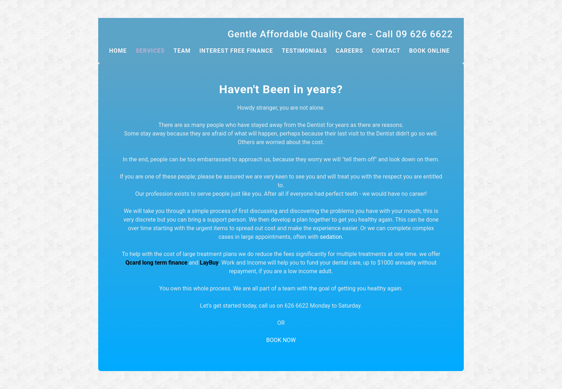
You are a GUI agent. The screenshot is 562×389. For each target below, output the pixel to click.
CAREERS (349, 50)
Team (182, 50)
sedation (331, 236)
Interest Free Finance (236, 50)
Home (118, 50)
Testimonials (304, 50)
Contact (386, 50)
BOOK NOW (281, 340)
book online (429, 50)
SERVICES (150, 50)
